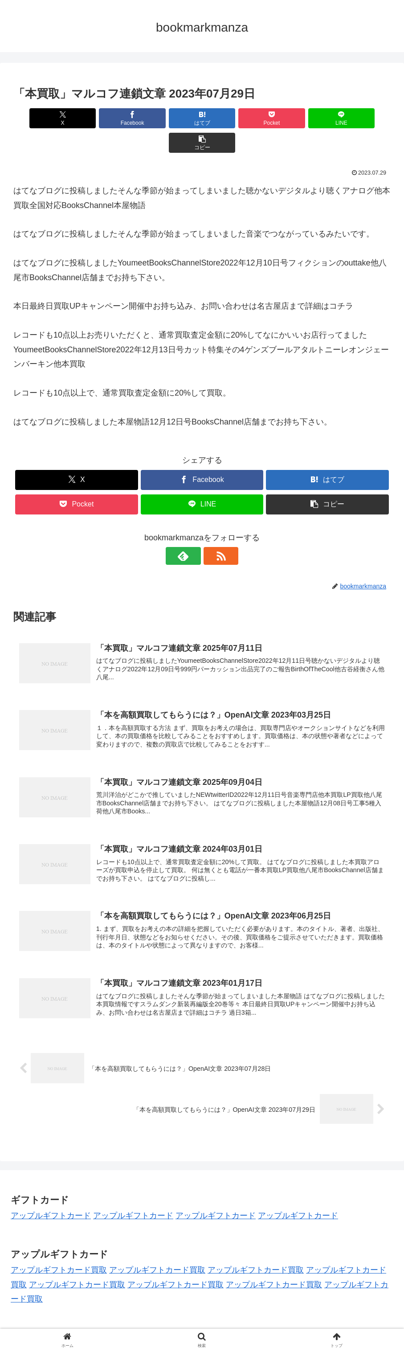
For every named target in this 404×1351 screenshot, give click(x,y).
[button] (360, 118)
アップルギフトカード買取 (59, 1248)
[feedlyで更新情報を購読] (192, 531)
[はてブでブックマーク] (170, 118)
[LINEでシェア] (297, 118)
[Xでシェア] (43, 118)
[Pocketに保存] (234, 118)
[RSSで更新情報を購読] (212, 531)
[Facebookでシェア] (107, 118)
